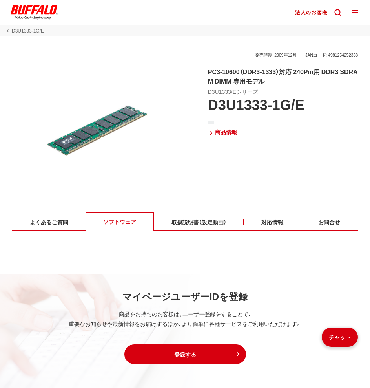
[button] (185, 354)
